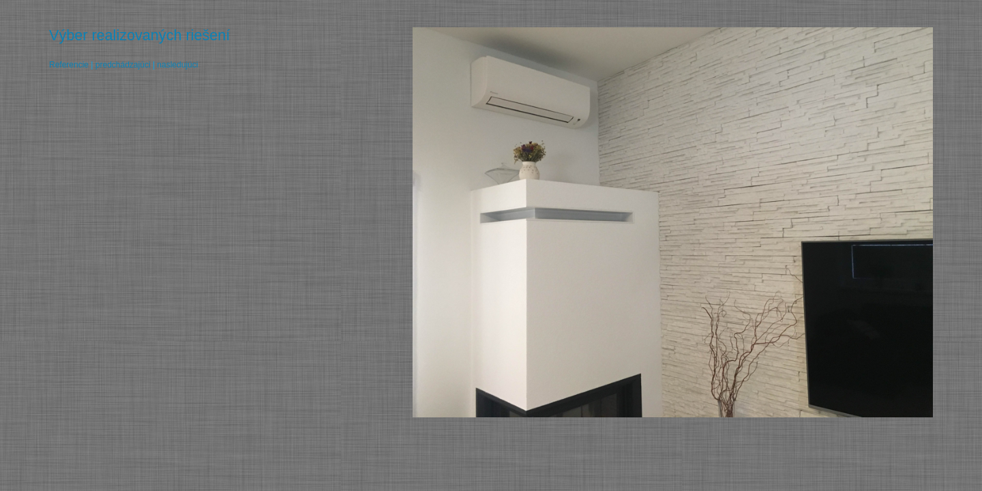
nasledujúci (177, 65)
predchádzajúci (123, 65)
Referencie (69, 65)
